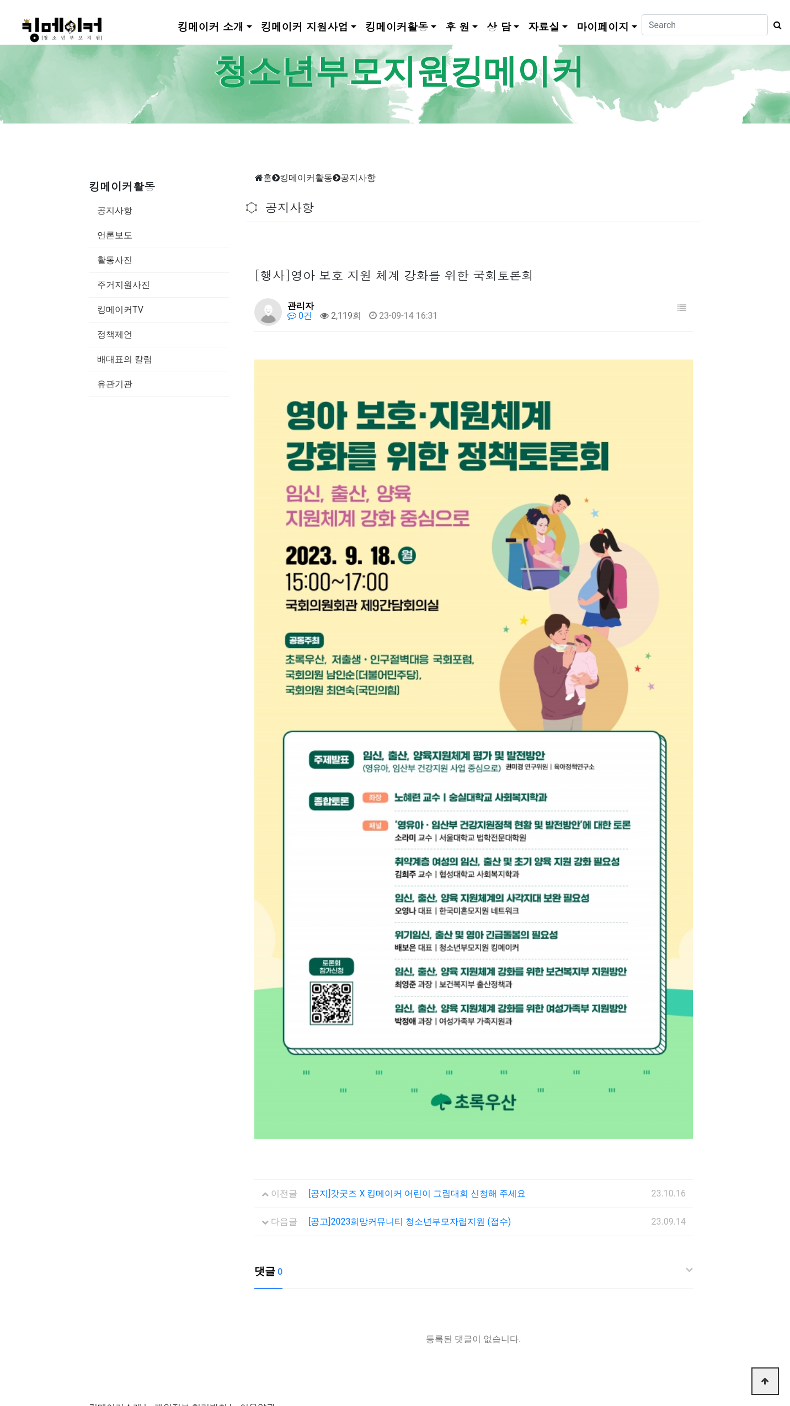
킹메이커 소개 (211, 26)
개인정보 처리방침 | (193, 1216)
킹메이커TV (120, 309)
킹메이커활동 (396, 26)
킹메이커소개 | (117, 1216)
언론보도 (114, 235)
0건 (299, 315)
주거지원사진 (123, 285)
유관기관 (114, 384)
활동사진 (114, 260)
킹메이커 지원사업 (304, 26)
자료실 (543, 26)
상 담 (499, 26)
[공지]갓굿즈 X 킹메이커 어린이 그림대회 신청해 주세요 (417, 1002)
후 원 (457, 26)
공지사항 (114, 210)
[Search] (705, 24)
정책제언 (114, 334)
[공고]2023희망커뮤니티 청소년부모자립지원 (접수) (409, 1030)
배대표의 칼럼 (124, 359)
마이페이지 (603, 26)
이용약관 (257, 1216)
